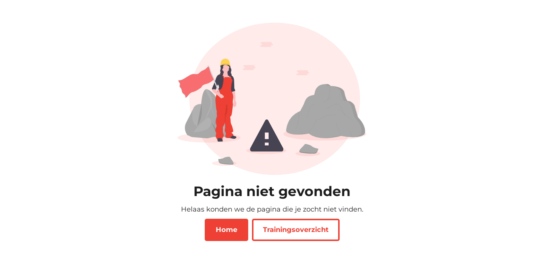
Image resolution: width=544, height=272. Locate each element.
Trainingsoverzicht (296, 230)
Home (226, 230)
